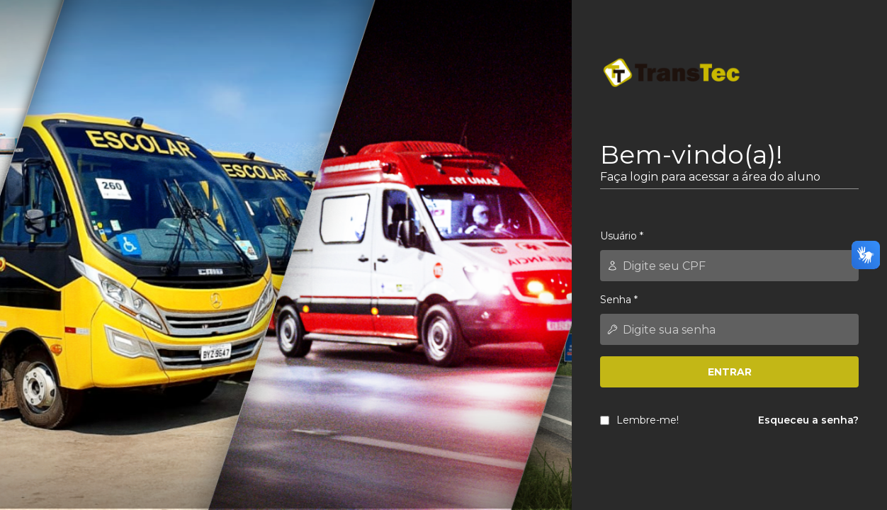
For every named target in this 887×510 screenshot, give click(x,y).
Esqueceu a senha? (808, 420)
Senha (619, 299)
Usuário (621, 236)
